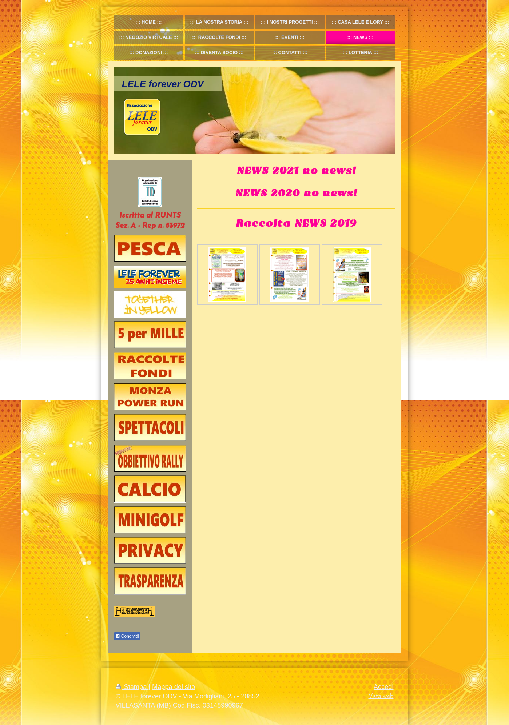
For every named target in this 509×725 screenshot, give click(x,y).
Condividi (127, 636)
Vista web (381, 696)
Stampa (132, 686)
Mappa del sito (173, 686)
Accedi (384, 686)
